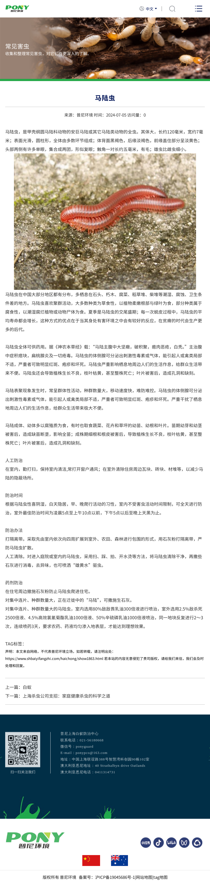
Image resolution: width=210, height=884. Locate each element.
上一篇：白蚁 (18, 687)
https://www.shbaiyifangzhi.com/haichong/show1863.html (54, 658)
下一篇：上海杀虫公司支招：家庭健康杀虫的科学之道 (57, 695)
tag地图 (160, 877)
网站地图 (144, 877)
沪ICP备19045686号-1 (115, 877)
